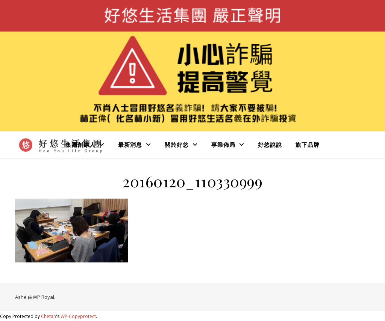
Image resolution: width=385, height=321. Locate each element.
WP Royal (43, 297)
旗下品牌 (308, 144)
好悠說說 (270, 144)
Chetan (48, 316)
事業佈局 (223, 144)
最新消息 (130, 144)
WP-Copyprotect (78, 316)
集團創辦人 (80, 144)
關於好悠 (177, 144)
